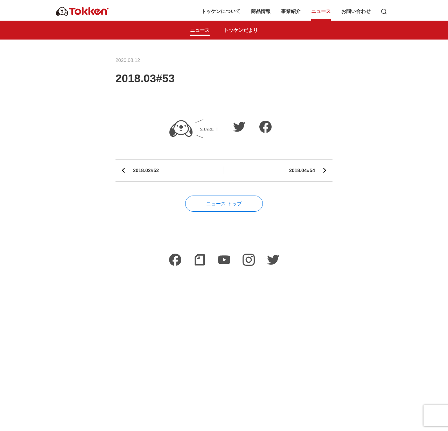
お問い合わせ (356, 11)
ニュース (321, 11)
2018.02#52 (146, 170)
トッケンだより (241, 30)
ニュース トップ (224, 203)
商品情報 (261, 11)
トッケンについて (220, 11)
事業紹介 (291, 11)
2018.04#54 (302, 170)
